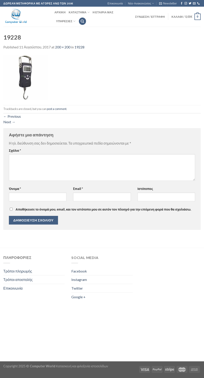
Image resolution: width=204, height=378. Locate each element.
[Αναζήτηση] (82, 21)
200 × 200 (62, 47)
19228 (79, 47)
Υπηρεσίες (65, 21)
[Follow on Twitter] (190, 3)
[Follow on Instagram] (185, 3)
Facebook (79, 271)
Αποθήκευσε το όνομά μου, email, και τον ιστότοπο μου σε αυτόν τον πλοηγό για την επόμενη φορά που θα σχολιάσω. (103, 209)
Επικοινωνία (115, 3)
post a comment (56, 109)
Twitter (77, 288)
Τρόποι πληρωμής (17, 271)
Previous (12, 116)
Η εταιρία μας (103, 12)
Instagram (79, 279)
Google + (78, 297)
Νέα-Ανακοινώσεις (141, 3)
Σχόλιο (15, 150)
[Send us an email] (194, 3)
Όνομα (15, 189)
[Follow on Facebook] (181, 3)
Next (9, 122)
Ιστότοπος (145, 189)
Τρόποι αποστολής (18, 279)
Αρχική (60, 12)
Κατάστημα (79, 12)
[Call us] (198, 3)
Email (78, 189)
